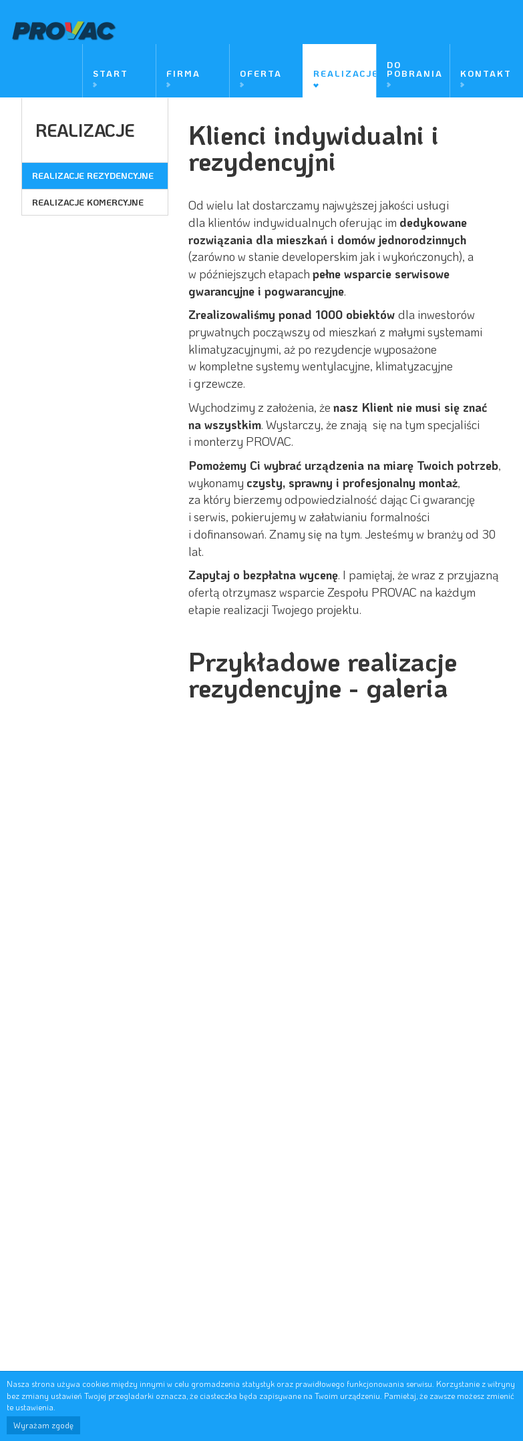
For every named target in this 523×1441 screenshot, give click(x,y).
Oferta (261, 72)
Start (110, 72)
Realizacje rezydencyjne (93, 174)
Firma (183, 72)
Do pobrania (415, 68)
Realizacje (344, 72)
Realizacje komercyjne (88, 201)
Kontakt (486, 72)
